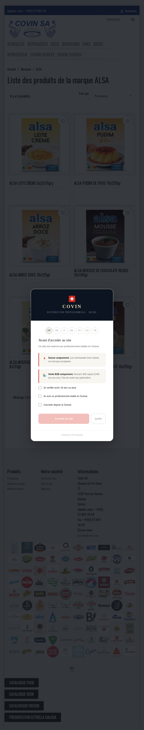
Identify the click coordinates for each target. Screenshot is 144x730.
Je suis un (65, 396)
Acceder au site (64, 418)
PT (79, 330)
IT (64, 330)
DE (56, 330)
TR (95, 330)
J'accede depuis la (57, 404)
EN (71, 330)
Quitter (98, 418)
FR (49, 330)
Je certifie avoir (59, 387)
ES (87, 330)
